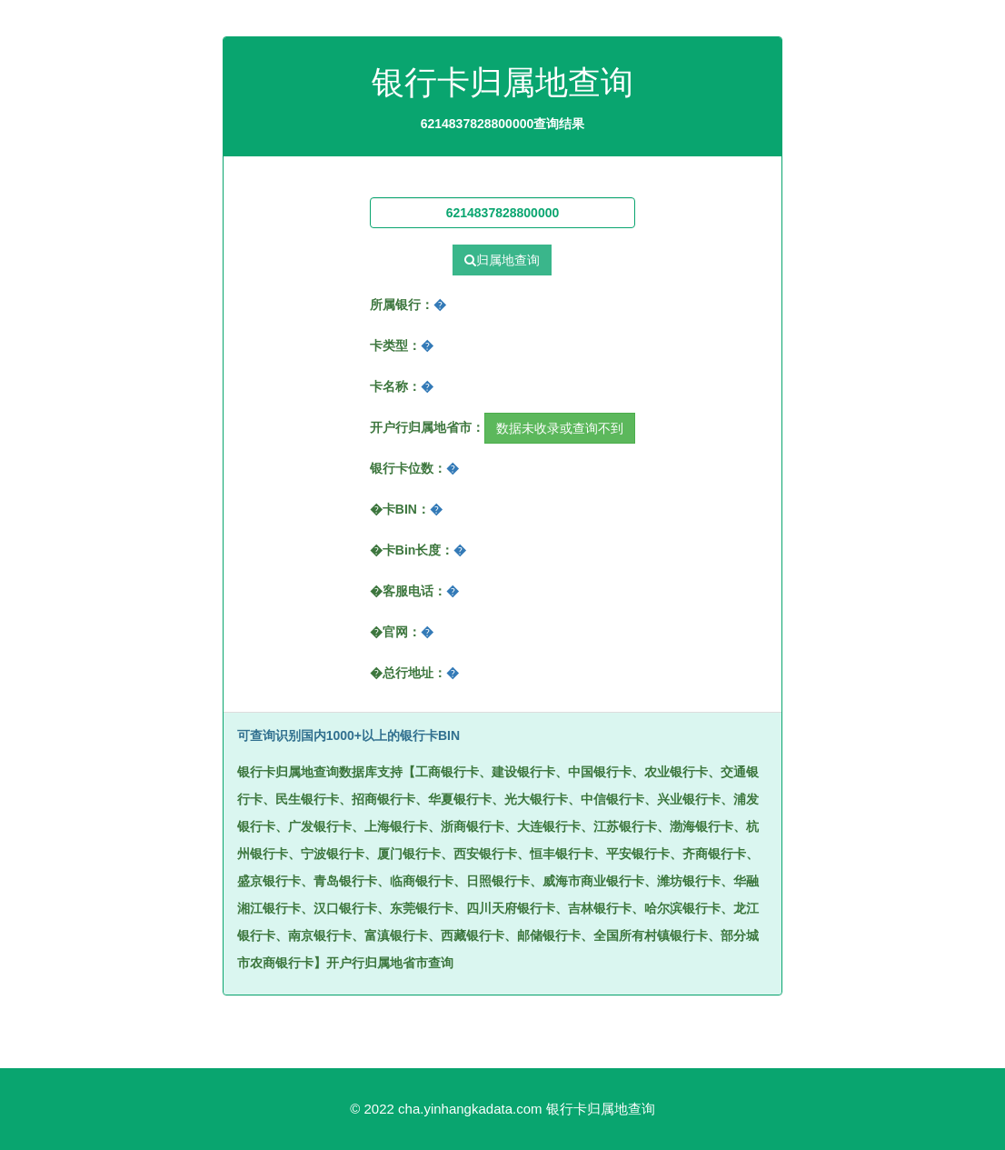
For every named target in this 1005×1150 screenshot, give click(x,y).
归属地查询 (502, 260)
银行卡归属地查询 (600, 1108)
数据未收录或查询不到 (559, 428)
